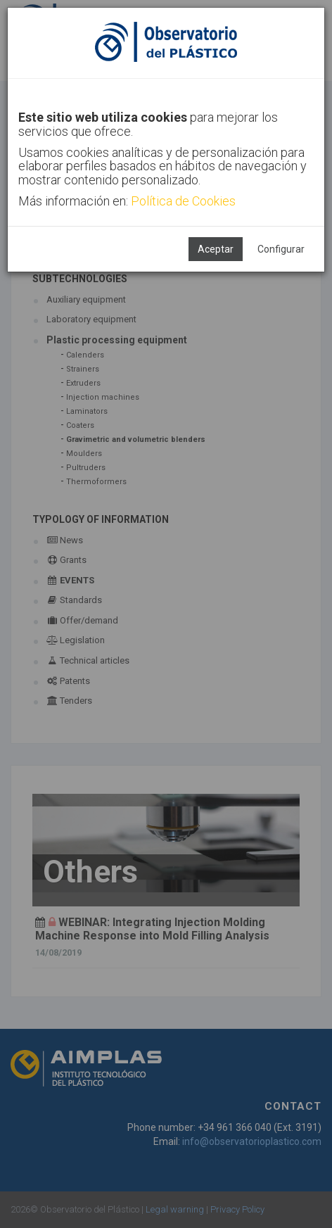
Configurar (281, 249)
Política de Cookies (183, 201)
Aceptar (216, 249)
